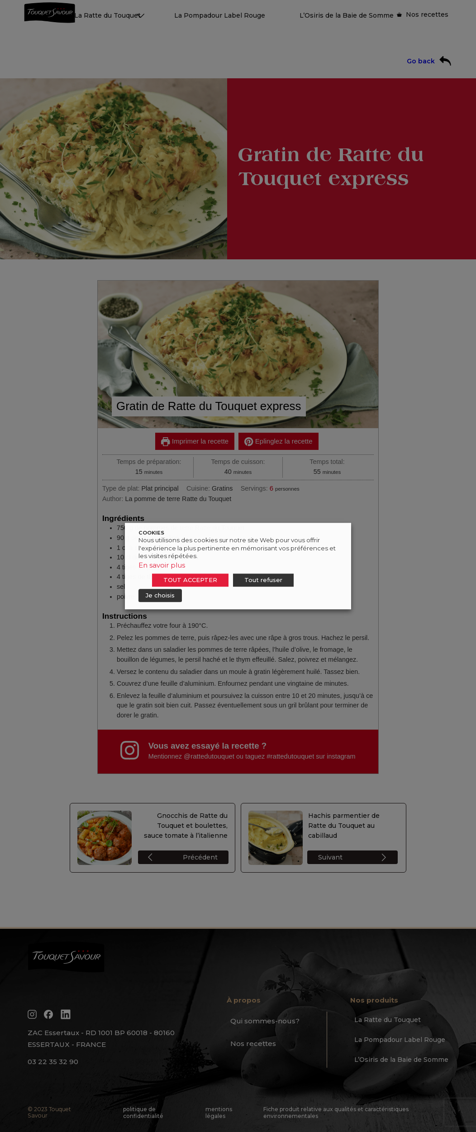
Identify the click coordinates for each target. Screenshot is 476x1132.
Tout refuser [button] (263, 579)
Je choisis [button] (160, 595)
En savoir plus (161, 565)
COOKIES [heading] (151, 533)
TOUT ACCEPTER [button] (190, 579)
